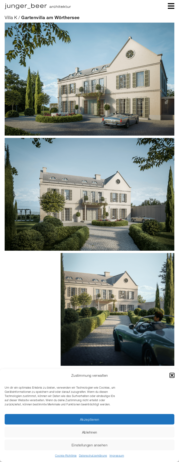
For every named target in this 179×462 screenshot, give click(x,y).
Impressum (117, 455)
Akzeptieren (89, 419)
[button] (172, 375)
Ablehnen (89, 432)
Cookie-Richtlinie (66, 455)
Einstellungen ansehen (90, 445)
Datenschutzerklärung (93, 455)
